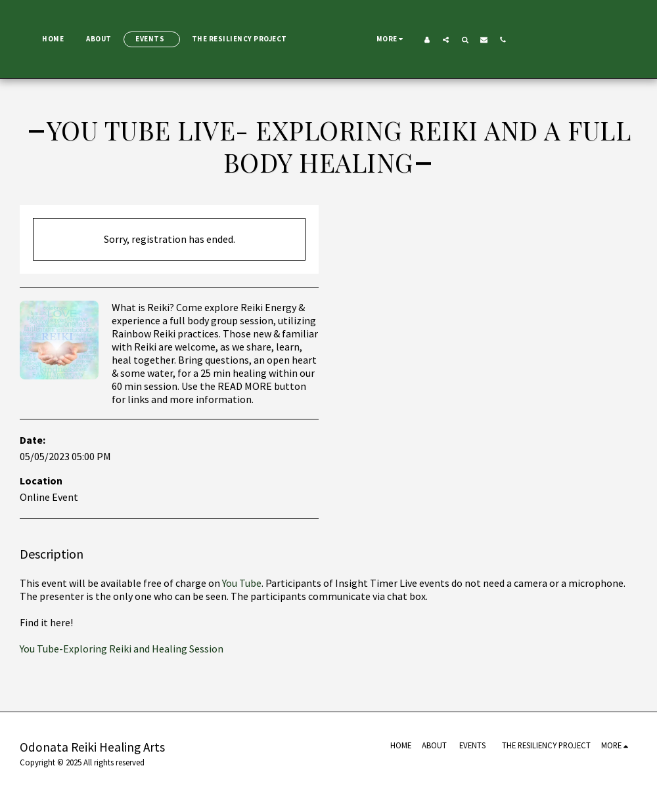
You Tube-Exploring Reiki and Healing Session (121, 648)
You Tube (240, 582)
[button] (590, 39)
